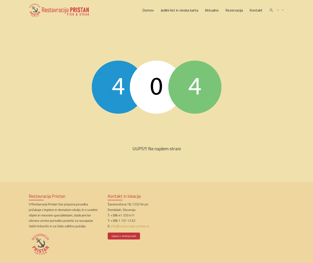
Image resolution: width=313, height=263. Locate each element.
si (280, 10)
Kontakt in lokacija (124, 196)
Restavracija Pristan (47, 196)
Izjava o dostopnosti (124, 236)
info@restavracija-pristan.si (130, 226)
